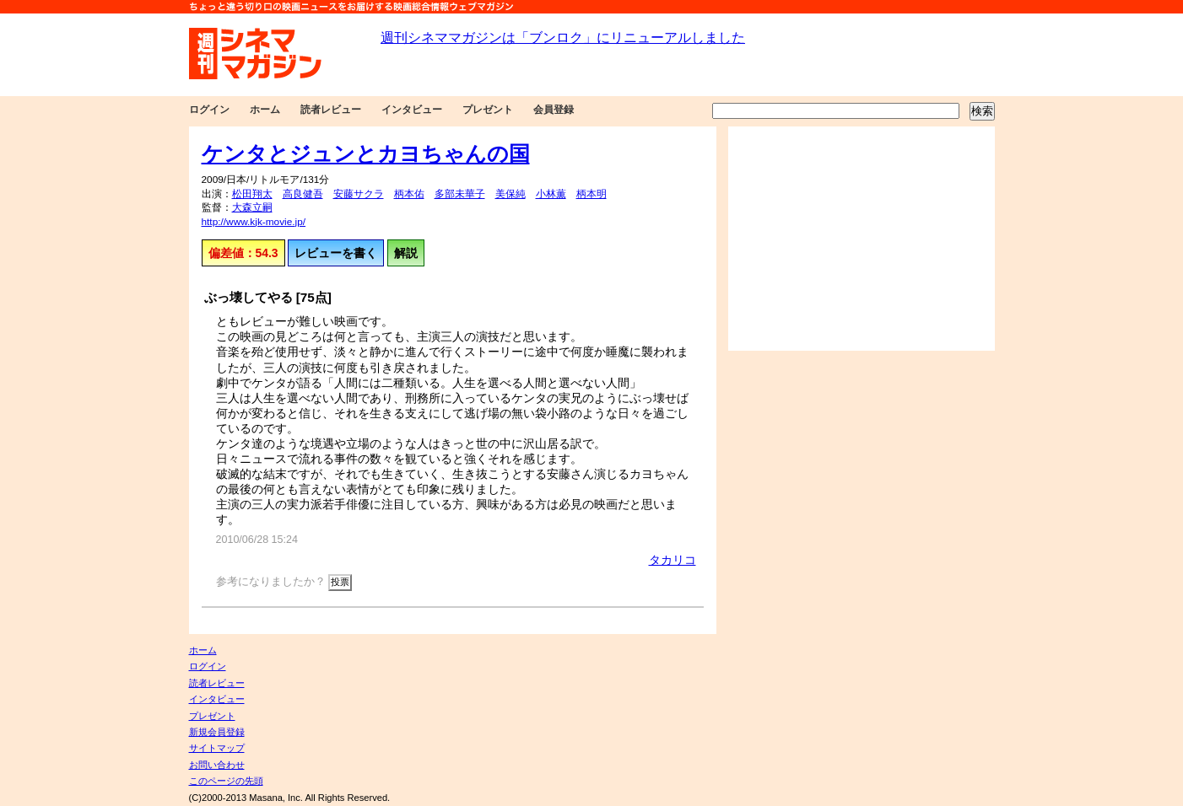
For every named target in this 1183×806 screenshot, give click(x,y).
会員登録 (553, 110)
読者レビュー (330, 110)
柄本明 (591, 194)
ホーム (265, 110)
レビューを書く (335, 253)
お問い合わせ (217, 765)
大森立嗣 (252, 207)
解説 (406, 253)
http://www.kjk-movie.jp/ (254, 222)
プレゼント (487, 110)
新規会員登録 (217, 732)
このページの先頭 (226, 781)
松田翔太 (252, 194)
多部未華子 (460, 194)
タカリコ (672, 560)
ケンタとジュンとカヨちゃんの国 (366, 153)
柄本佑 (409, 194)
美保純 (510, 194)
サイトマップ (217, 748)
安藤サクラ (358, 194)
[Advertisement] (861, 238)
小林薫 (551, 194)
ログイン (209, 110)
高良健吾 (303, 194)
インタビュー (411, 110)
